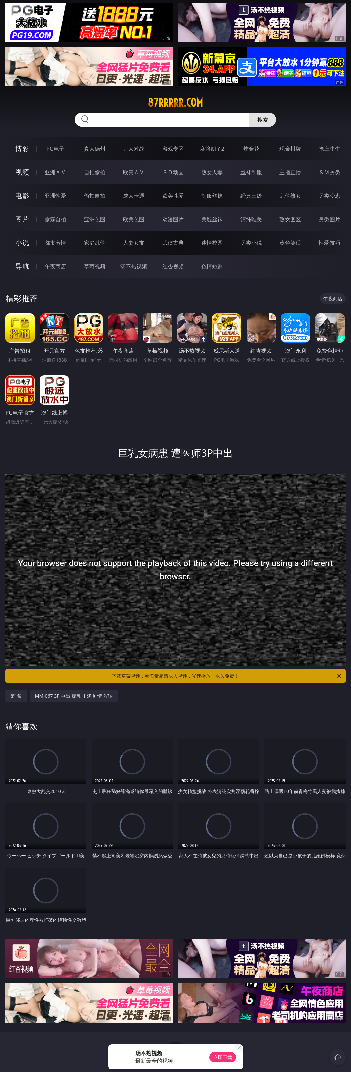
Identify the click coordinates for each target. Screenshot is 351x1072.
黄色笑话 (290, 242)
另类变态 (329, 195)
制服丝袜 (212, 195)
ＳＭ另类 (329, 172)
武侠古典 (173, 242)
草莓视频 (94, 266)
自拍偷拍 (94, 172)
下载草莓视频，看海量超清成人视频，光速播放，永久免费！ (227, 676)
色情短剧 (212, 266)
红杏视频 (173, 266)
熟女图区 (290, 219)
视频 (22, 172)
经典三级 (251, 195)
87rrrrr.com (175, 102)
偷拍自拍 (94, 195)
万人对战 (133, 148)
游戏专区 (173, 148)
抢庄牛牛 (329, 148)
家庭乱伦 (94, 242)
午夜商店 (55, 266)
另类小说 (251, 242)
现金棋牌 (290, 148)
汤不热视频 (133, 266)
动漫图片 (173, 219)
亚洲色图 (94, 219)
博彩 (22, 148)
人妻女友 (133, 242)
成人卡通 (133, 195)
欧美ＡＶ (133, 172)
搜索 (262, 119)
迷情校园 (212, 242)
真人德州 (94, 148)
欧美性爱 (173, 195)
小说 (22, 242)
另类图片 (329, 219)
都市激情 (55, 242)
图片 (22, 219)
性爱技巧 (329, 242)
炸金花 (251, 148)
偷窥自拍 (55, 219)
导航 (22, 266)
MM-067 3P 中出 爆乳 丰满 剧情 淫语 (74, 696)
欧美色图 (133, 219)
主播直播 (290, 172)
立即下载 (222, 1057)
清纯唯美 (251, 219)
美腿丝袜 (212, 219)
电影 (22, 195)
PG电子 (55, 148)
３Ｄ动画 (173, 172)
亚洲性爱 (55, 195)
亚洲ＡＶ (55, 172)
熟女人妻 (212, 172)
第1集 (16, 696)
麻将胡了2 (212, 148)
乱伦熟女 (290, 195)
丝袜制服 (251, 172)
